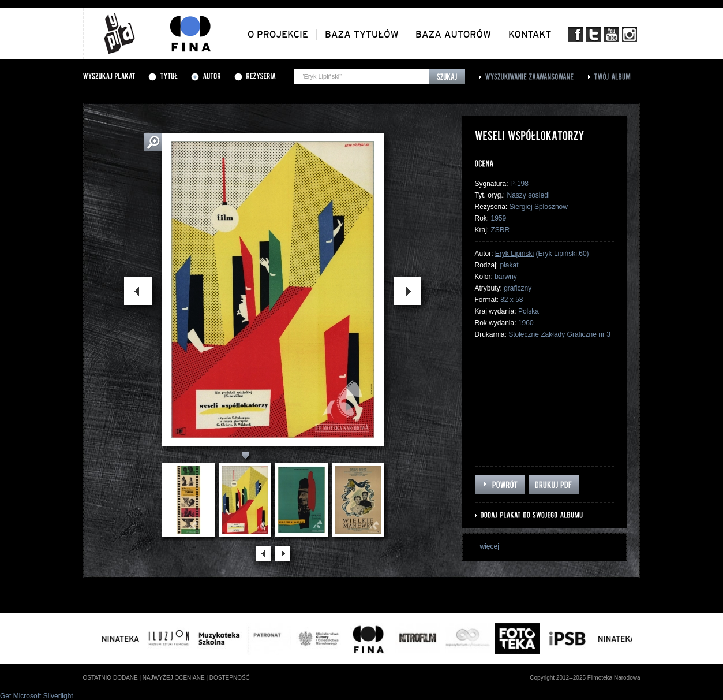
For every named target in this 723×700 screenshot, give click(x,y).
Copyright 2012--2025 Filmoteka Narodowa (585, 678)
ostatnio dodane (110, 678)
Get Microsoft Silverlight (36, 696)
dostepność (229, 678)
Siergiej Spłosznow (539, 207)
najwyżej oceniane (174, 678)
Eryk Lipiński (514, 254)
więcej (489, 546)
